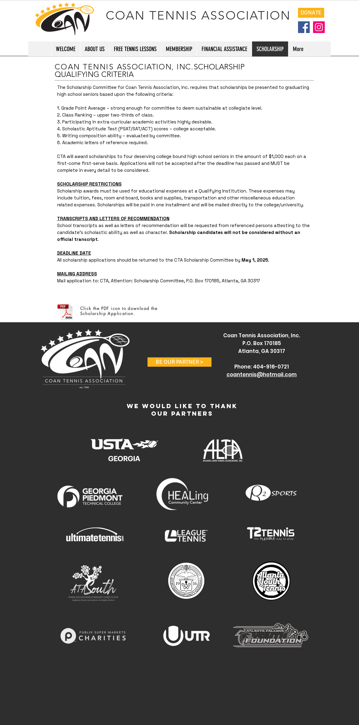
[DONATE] (311, 13)
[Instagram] (319, 27)
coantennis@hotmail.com (262, 374)
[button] (179, 362)
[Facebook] (304, 27)
